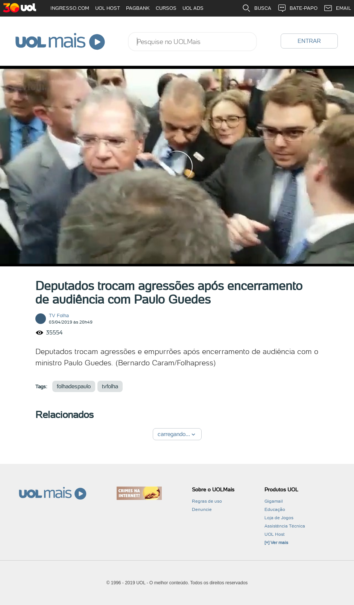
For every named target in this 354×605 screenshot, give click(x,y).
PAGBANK (138, 8)
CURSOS (166, 8)
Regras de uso (207, 501)
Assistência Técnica (284, 526)
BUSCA (256, 8)
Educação (274, 509)
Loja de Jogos (278, 517)
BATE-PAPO (297, 8)
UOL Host (274, 534)
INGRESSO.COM (69, 8)
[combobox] (192, 41)
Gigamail (273, 501)
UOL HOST (107, 8)
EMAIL (337, 8)
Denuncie (202, 509)
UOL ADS (193, 8)
